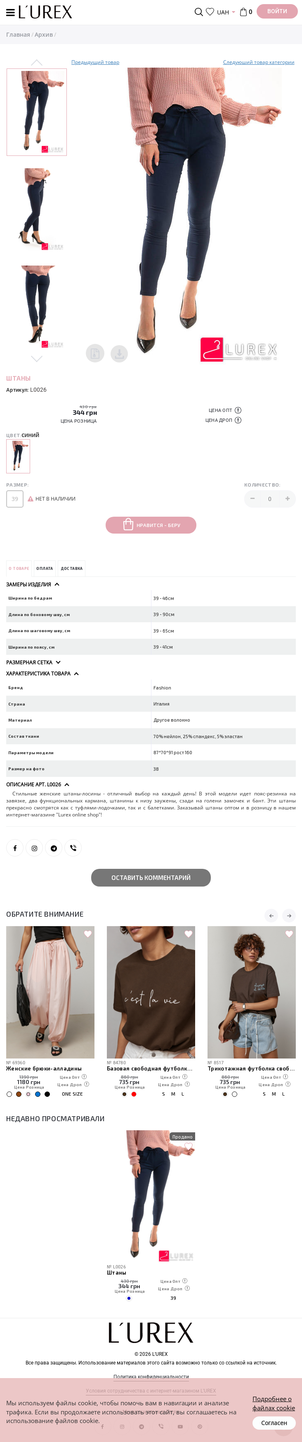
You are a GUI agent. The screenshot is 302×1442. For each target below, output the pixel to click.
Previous (36, 63)
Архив (44, 34)
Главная (18, 34)
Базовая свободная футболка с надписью (252, 1068)
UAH (223, 12)
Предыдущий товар (95, 62)
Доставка (72, 568)
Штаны (117, 1272)
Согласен (274, 1423)
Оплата (44, 568)
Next (36, 358)
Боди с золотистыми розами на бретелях (50, 1068)
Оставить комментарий (151, 877)
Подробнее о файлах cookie (273, 1403)
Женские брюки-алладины (144, 1068)
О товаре (19, 568)
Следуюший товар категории (259, 62)
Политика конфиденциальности (151, 1377)
